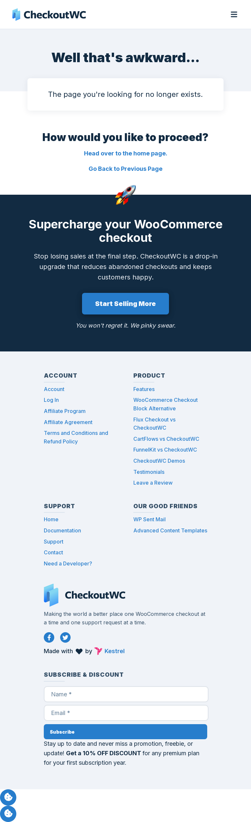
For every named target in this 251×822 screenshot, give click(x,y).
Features (144, 389)
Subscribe (62, 732)
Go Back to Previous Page (125, 168)
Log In (51, 400)
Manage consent (8, 797)
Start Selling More (125, 304)
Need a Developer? (68, 563)
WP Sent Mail (149, 519)
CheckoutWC (49, 14)
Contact (53, 552)
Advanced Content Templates (170, 530)
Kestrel (115, 651)
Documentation (62, 530)
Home (51, 519)
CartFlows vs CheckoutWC (166, 439)
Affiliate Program (65, 411)
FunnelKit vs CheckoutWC (165, 449)
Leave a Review (153, 482)
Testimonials (148, 472)
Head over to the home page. (125, 153)
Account (54, 389)
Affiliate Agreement (68, 422)
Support (53, 541)
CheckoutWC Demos (159, 460)
